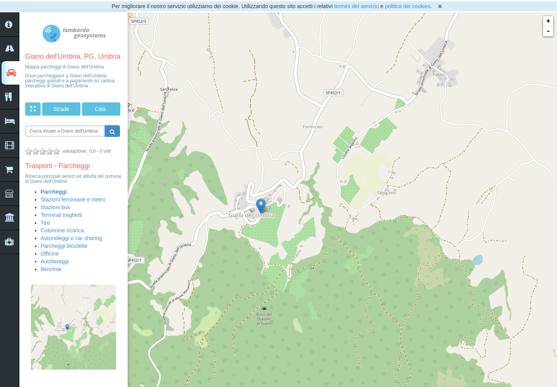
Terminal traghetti (61, 215)
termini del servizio (356, 6)
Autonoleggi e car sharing (71, 238)
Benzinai (51, 269)
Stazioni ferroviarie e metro (73, 199)
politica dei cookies (408, 6)
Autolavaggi (55, 261)
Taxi (45, 223)
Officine (50, 254)
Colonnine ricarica (62, 230)
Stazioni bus (55, 207)
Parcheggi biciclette (64, 246)
